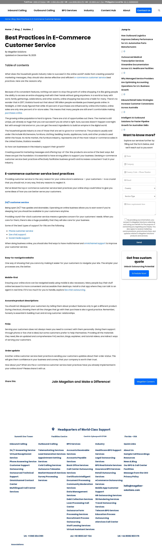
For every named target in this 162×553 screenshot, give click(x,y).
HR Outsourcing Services (108, 495)
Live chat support (17, 234)
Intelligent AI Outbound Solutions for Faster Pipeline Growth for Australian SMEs (135, 121)
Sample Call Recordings (137, 454)
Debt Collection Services (80, 499)
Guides (27, 29)
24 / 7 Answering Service (22, 450)
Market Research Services (52, 472)
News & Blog (130, 461)
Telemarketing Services (51, 450)
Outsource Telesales (49, 469)
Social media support (19, 238)
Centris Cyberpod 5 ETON (95, 436)
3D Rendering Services (107, 499)
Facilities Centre (59, 436)
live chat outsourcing (74, 289)
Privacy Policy (131, 476)
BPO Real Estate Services (108, 465)
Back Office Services (77, 465)
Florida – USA (131, 436)
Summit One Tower (23, 436)
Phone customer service (21, 231)
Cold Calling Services (49, 465)
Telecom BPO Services (107, 510)
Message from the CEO (136, 472)
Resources (129, 457)
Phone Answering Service (23, 461)
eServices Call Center (106, 521)
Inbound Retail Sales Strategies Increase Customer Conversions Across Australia (137, 104)
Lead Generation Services (52, 454)
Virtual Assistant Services (80, 529)
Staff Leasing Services (78, 525)
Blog (14, 19)
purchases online (13, 113)
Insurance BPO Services (107, 469)
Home (7, 19)
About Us (129, 450)
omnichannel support (95, 243)
